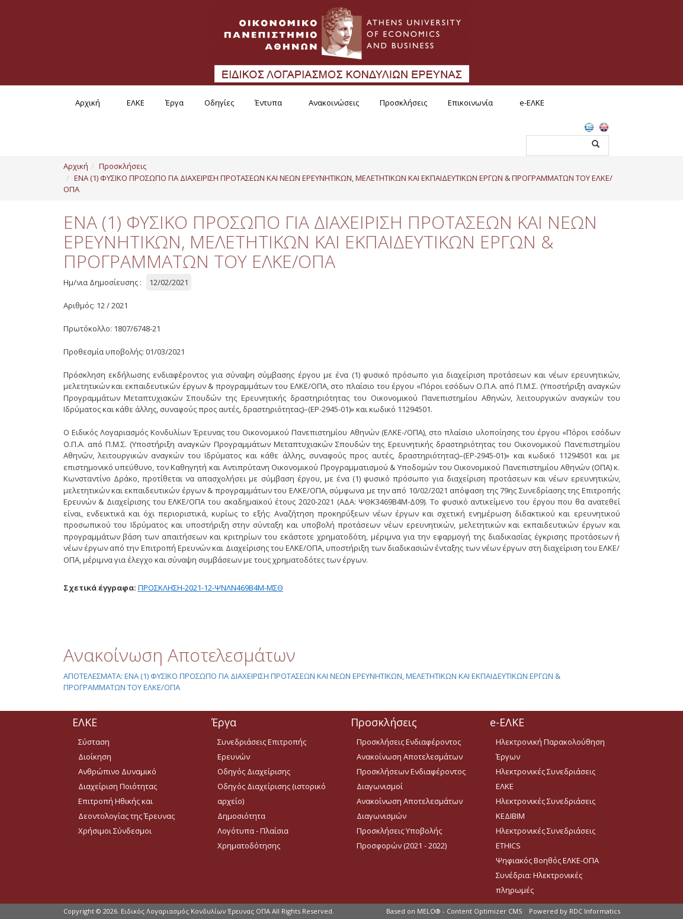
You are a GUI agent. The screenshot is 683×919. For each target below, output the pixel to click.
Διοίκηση (94, 756)
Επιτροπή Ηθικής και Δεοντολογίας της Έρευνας (126, 808)
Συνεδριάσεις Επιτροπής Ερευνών (261, 749)
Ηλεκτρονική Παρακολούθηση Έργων (550, 749)
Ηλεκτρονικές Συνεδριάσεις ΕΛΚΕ (545, 779)
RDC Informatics (594, 911)
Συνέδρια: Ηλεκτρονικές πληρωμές (539, 882)
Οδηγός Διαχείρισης (253, 771)
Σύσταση (94, 741)
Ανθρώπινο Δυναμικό (117, 771)
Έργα (174, 102)
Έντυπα (268, 102)
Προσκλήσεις (403, 102)
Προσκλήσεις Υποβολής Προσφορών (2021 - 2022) (402, 838)
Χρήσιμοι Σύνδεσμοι (115, 830)
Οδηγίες (219, 102)
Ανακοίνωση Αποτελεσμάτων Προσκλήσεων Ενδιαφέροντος (411, 764)
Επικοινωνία (470, 102)
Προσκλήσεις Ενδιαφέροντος (409, 741)
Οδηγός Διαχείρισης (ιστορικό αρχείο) (271, 793)
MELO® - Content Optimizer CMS (469, 911)
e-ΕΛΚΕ (532, 102)
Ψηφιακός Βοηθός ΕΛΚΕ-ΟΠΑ (547, 860)
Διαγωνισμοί (380, 786)
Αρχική (87, 102)
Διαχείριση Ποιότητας (117, 786)
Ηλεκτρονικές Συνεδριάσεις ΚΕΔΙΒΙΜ (545, 808)
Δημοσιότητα (241, 815)
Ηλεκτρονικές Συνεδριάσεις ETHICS (545, 838)
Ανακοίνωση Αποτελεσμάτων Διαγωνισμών (410, 808)
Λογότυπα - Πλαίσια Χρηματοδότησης (252, 838)
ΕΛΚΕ (136, 102)
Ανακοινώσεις (334, 102)
